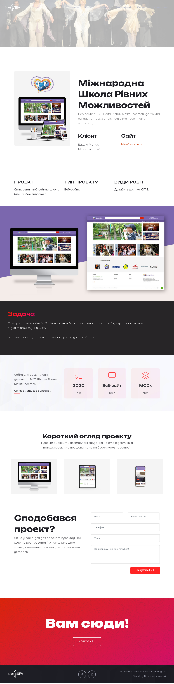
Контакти (161, 8)
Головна (73, 8)
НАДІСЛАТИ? (144, 570)
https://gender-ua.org (132, 144)
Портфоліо (124, 8)
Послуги (106, 8)
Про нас (89, 8)
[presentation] (114, 573)
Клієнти (143, 8)
